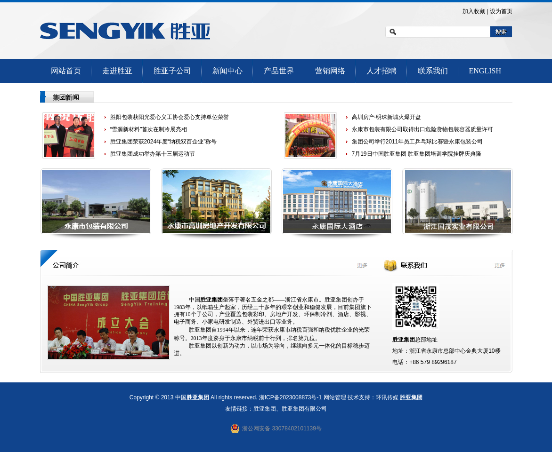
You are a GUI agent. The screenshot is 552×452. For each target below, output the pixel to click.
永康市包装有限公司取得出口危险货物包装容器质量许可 (422, 129)
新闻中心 (227, 71)
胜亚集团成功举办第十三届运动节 (152, 154)
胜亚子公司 (172, 71)
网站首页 (66, 71)
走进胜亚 (117, 71)
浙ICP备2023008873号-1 (290, 397)
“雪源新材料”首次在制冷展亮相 (148, 129)
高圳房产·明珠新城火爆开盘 (386, 117)
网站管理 (335, 397)
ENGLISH (485, 71)
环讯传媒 (387, 397)
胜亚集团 (411, 397)
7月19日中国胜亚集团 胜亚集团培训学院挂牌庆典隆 (416, 154)
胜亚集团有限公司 (304, 408)
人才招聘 (381, 71)
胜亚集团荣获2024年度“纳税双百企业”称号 (163, 141)
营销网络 (330, 71)
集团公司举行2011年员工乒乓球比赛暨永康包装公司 (417, 141)
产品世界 (279, 71)
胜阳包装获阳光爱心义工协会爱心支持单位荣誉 (169, 117)
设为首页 (501, 11)
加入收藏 (474, 11)
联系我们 (433, 71)
